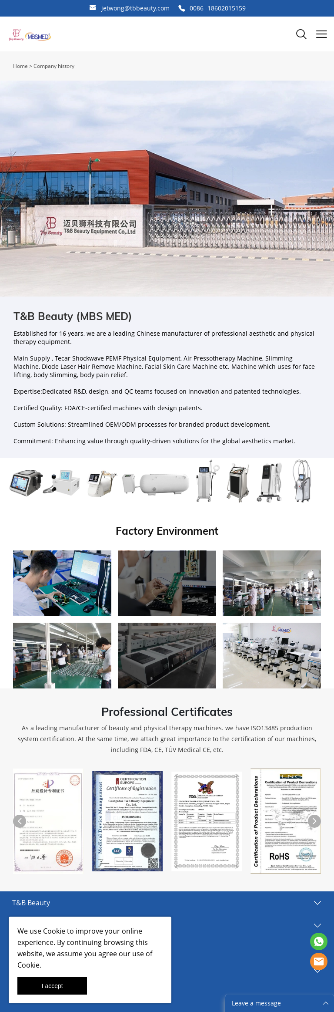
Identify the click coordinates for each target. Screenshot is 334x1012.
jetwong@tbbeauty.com (135, 8)
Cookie (54, 931)
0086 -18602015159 (218, 8)
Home (20, 66)
